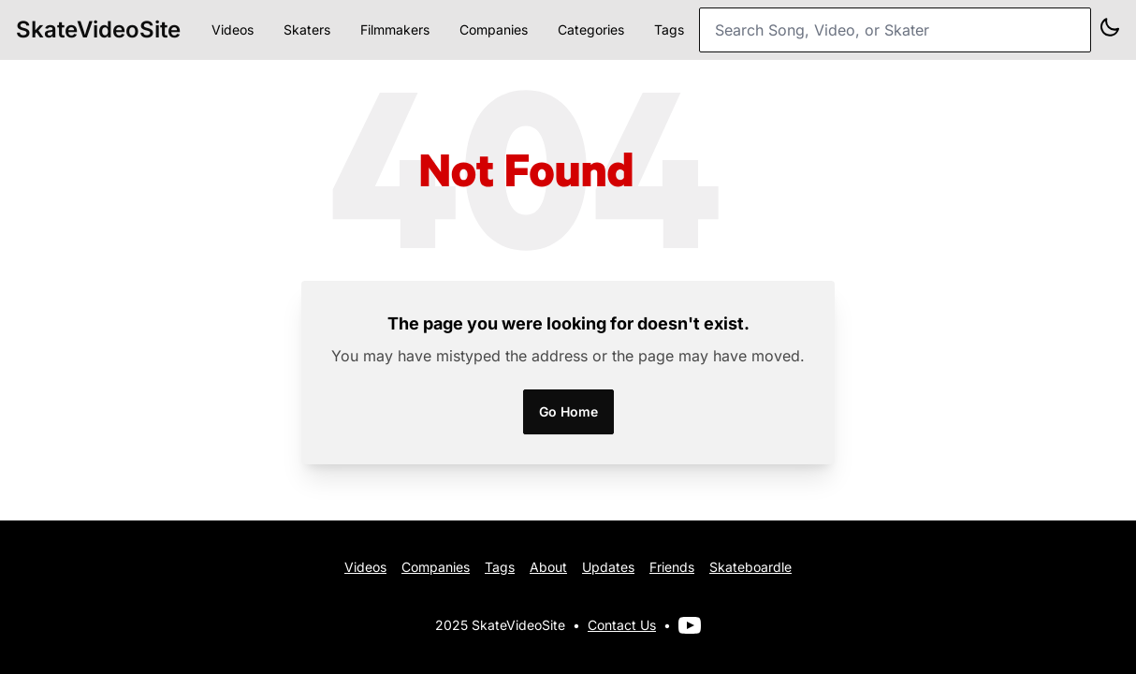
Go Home (568, 411)
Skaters (307, 29)
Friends (671, 567)
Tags (669, 29)
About (548, 567)
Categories (591, 29)
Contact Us (622, 625)
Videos (232, 29)
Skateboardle (750, 567)
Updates (608, 567)
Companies (493, 29)
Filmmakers (395, 29)
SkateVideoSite (98, 29)
